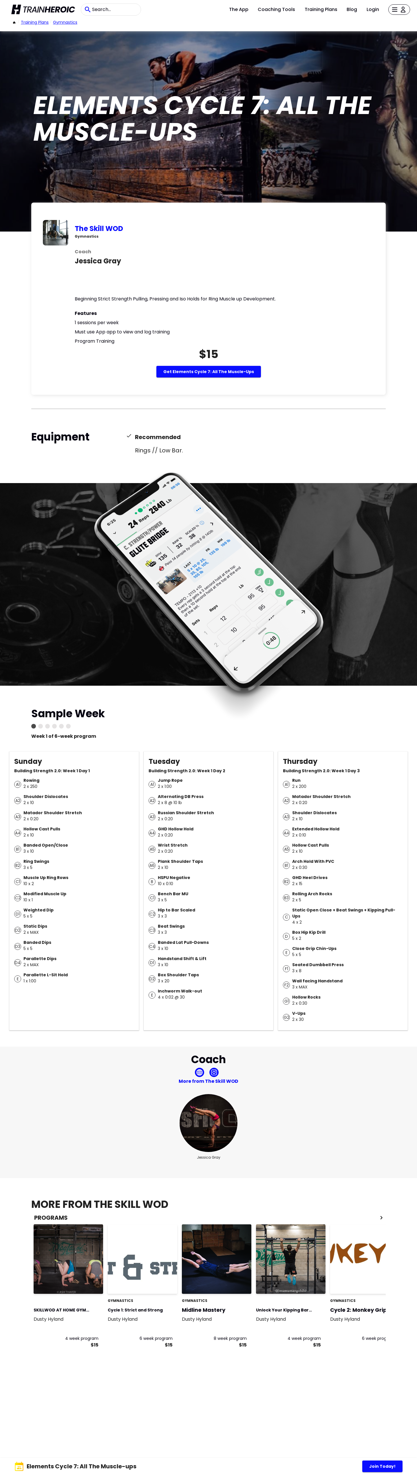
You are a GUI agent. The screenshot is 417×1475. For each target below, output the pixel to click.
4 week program (81, 1338)
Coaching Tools (276, 9)
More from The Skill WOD (208, 1081)
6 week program (156, 1338)
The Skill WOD (99, 228)
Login (373, 9)
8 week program (230, 1338)
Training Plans (321, 9)
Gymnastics (65, 22)
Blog (352, 9)
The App (238, 9)
